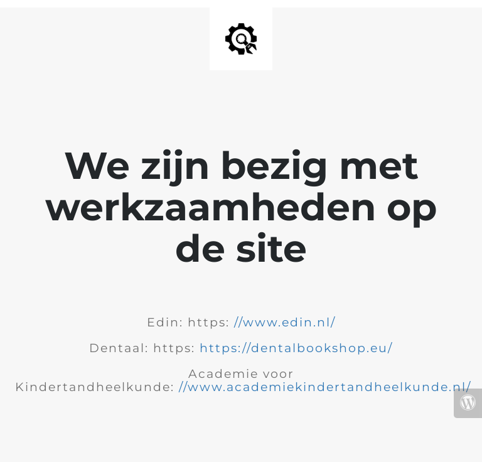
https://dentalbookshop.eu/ (296, 348)
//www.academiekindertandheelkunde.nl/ (325, 387)
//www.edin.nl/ (285, 322)
